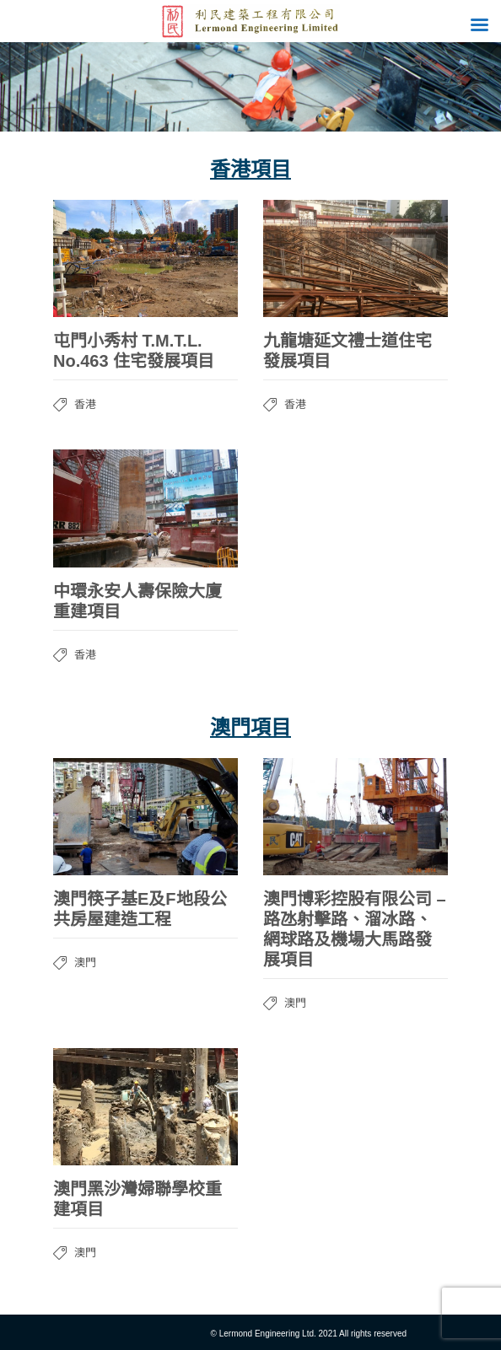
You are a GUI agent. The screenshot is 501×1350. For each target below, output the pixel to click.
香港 (85, 404)
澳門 (85, 962)
